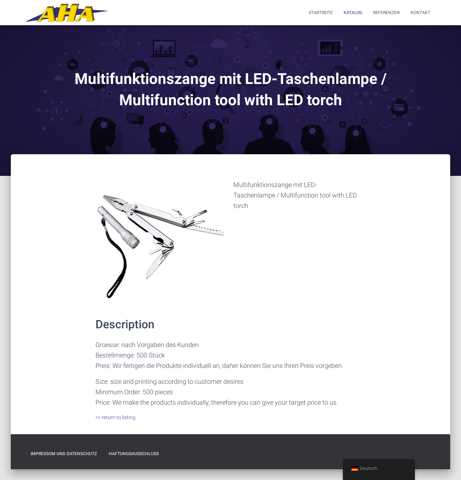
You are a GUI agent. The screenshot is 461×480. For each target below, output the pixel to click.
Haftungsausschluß (134, 453)
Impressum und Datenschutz (64, 453)
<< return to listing (115, 417)
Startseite (321, 12)
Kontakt (420, 12)
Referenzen (386, 12)
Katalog (353, 12)
